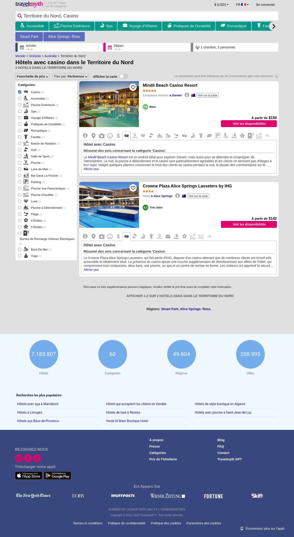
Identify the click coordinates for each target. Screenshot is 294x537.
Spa (109, 26)
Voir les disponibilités (249, 123)
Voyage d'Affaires (143, 26)
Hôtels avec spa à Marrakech (38, 404)
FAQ (220, 446)
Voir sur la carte (207, 95)
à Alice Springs (161, 196)
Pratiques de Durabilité (192, 26)
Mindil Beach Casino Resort (170, 85)
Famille (269, 26)
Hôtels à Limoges (29, 412)
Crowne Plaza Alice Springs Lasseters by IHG (187, 186)
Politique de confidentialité (126, 523)
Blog (220, 440)
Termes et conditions (87, 523)
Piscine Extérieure (75, 26)
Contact (223, 453)
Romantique (236, 26)
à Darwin (176, 95)
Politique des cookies (166, 523)
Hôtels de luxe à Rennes (123, 412)
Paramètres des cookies (204, 523)
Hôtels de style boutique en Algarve (220, 404)
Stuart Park (29, 37)
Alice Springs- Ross (64, 37)
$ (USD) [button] (220, 4)
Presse (154, 446)
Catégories (157, 453)
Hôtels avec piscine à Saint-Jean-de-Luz (223, 412)
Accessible (35, 26)
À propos (156, 440)
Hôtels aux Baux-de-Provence (38, 421)
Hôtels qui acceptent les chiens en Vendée (136, 404)
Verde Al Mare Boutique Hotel (127, 421)
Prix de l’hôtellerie (163, 459)
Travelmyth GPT (229, 459)
